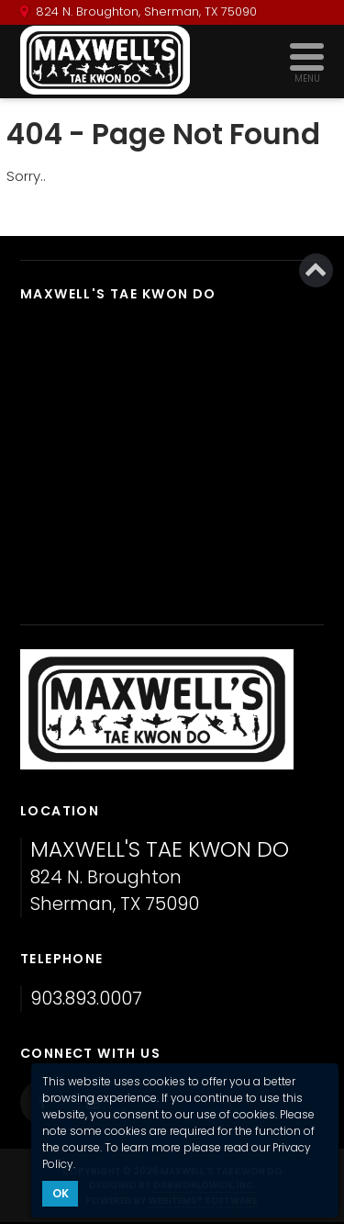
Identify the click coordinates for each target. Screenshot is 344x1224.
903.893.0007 (86, 998)
